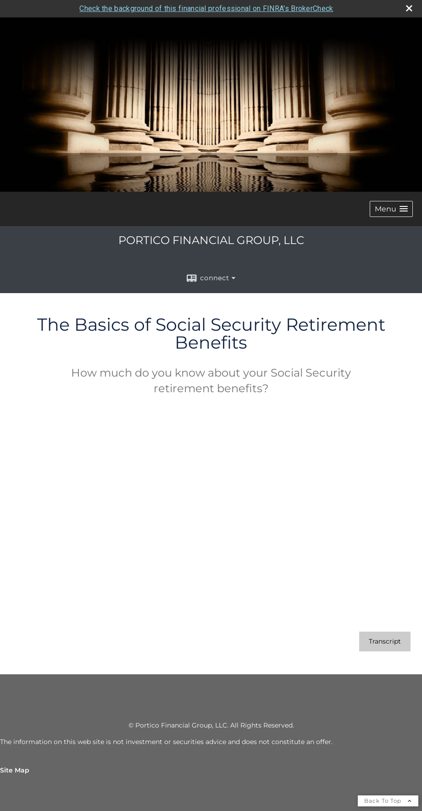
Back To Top (388, 800)
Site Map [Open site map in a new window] (14, 770)
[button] (391, 209)
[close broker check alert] (409, 8)
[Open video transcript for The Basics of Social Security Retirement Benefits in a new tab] (385, 641)
